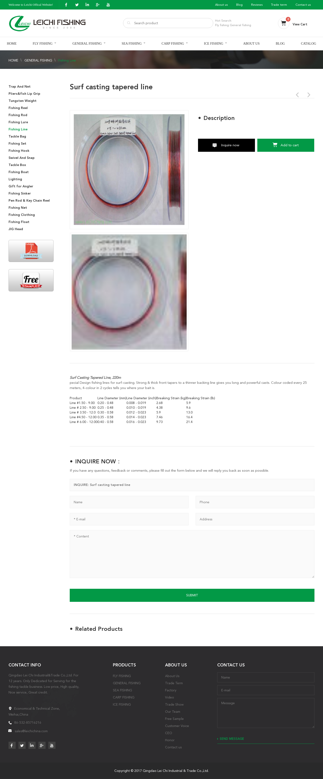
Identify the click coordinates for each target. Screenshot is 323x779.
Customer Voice (177, 726)
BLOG (280, 43)
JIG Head (16, 229)
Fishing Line (67, 60)
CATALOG (308, 43)
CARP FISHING (173, 43)
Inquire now (230, 145)
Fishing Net (18, 208)
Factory (170, 690)
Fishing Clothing (22, 215)
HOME (12, 43)
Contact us (303, 4)
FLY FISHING (42, 43)
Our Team (172, 711)
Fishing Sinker (20, 193)
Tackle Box (17, 165)
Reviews (257, 4)
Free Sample (174, 719)
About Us (172, 676)
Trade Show (174, 704)
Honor (170, 740)
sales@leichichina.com (31, 731)
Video (169, 697)
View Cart (300, 24)
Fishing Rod (18, 115)
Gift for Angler (21, 186)
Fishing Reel (18, 108)
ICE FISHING (213, 43)
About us (221, 4)
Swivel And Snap (22, 158)
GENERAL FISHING (87, 43)
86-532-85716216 (27, 722)
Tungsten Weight (23, 101)
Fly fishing (222, 25)
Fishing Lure (18, 122)
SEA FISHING (132, 43)
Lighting (15, 179)
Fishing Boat (19, 172)
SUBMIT (192, 595)
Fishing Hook (19, 151)
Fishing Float (19, 222)
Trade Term (174, 683)
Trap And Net (20, 87)
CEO (168, 733)
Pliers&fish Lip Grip (24, 94)
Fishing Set (17, 144)
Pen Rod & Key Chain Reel (29, 201)
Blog (239, 4)
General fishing (240, 25)
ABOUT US (251, 43)
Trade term (279, 4)
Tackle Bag (17, 136)
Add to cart (290, 145)
